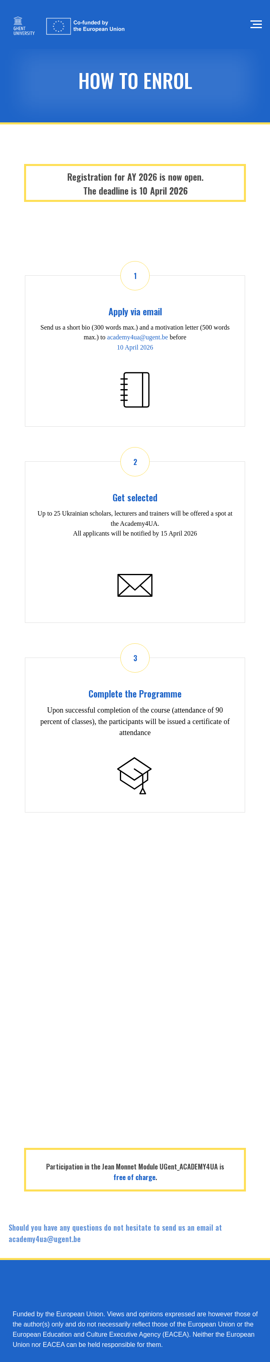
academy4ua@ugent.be (137, 337)
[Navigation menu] (256, 24)
